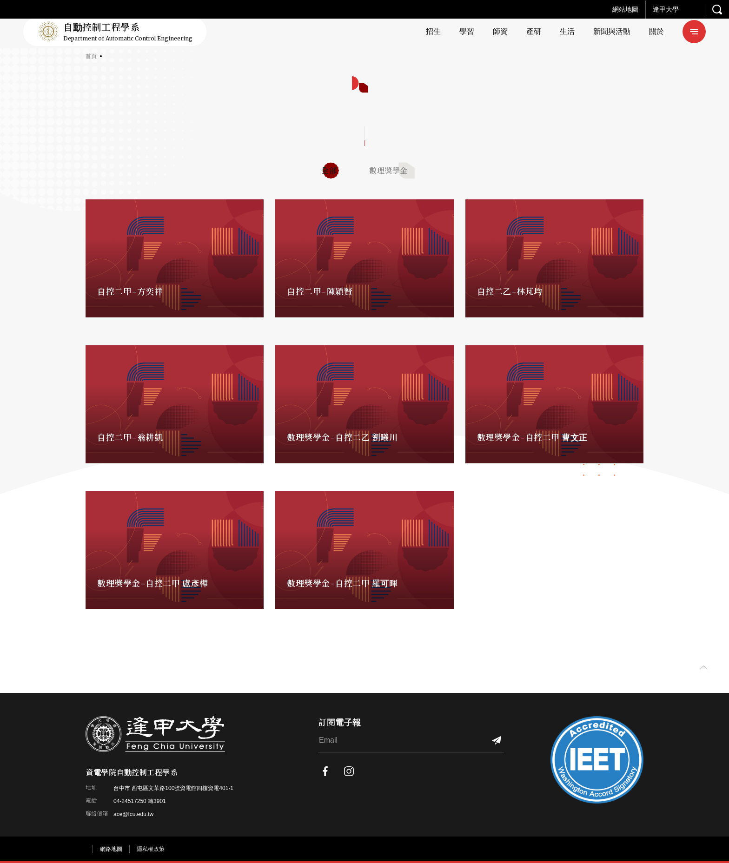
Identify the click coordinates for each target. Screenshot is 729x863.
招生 (433, 31)
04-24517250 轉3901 (139, 801)
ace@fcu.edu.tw (133, 814)
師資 (500, 31)
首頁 (91, 56)
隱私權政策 (151, 849)
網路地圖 (111, 849)
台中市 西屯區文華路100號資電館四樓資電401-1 (173, 788)
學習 (466, 31)
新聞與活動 (611, 31)
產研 (533, 31)
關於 (656, 31)
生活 (567, 31)
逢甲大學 (666, 9)
